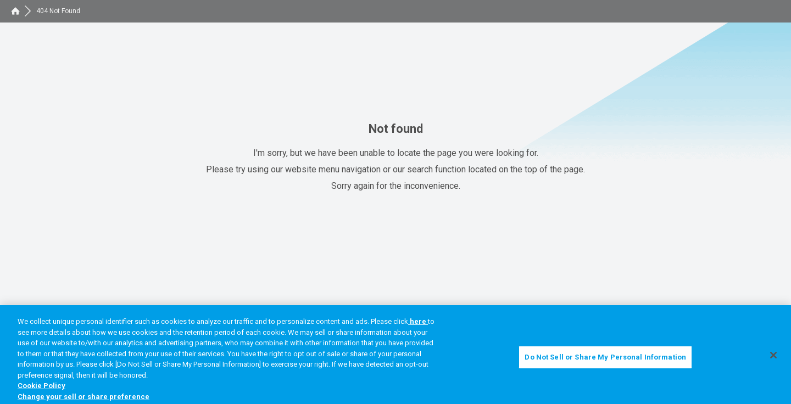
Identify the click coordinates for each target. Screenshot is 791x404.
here (418, 324)
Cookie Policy (41, 389)
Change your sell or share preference (83, 399)
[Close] (773, 358)
